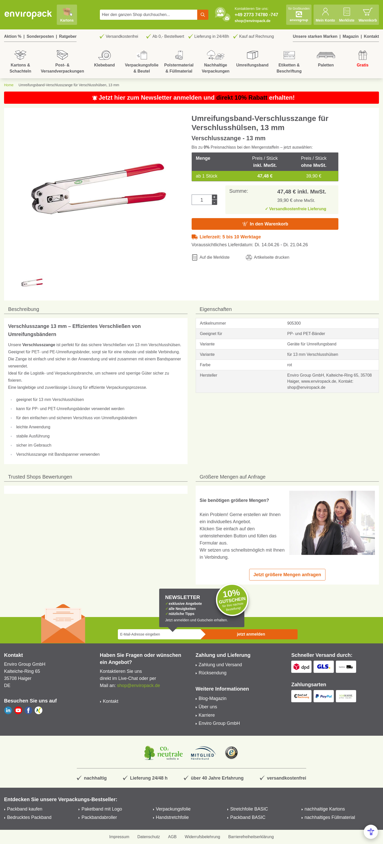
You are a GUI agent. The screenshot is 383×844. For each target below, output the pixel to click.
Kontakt (371, 36)
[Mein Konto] (325, 15)
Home (8, 85)
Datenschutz (148, 837)
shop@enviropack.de (252, 21)
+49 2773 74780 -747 (256, 14)
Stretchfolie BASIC (249, 809)
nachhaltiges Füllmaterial (330, 817)
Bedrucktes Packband (29, 817)
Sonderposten (40, 36)
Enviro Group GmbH (219, 723)
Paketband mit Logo (101, 809)
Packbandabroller (99, 817)
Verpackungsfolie (173, 809)
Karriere (207, 715)
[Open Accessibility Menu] (371, 832)
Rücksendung (213, 672)
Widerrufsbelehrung (202, 837)
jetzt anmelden (251, 634)
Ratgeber (68, 36)
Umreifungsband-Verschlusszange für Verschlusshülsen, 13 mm (69, 85)
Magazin (351, 36)
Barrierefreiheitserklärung (251, 837)
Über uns (208, 706)
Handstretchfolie (172, 817)
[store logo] (28, 15)
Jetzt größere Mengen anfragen (287, 574)
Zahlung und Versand (220, 664)
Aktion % (12, 36)
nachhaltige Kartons (325, 809)
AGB (172, 837)
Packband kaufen (24, 809)
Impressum (119, 837)
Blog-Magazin (213, 698)
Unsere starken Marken (315, 36)
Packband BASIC (247, 817)
